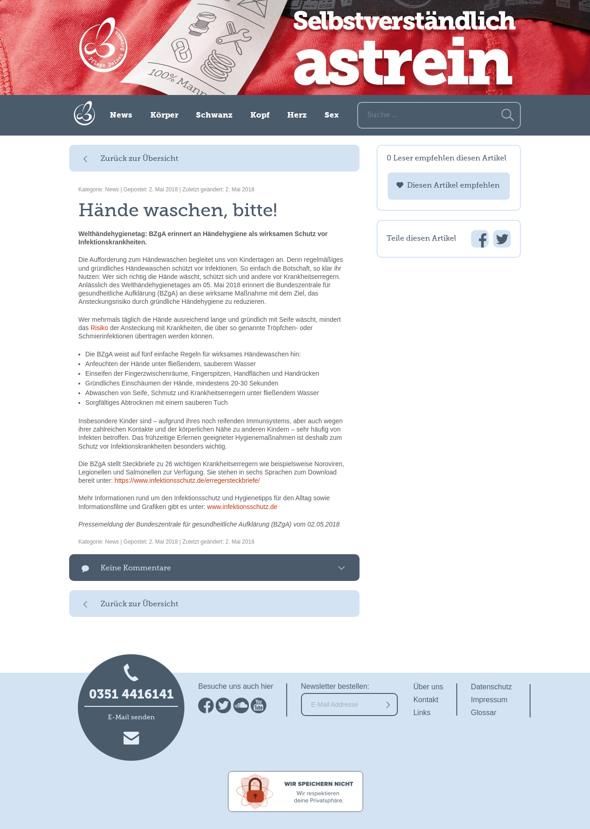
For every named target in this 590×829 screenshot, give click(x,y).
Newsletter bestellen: (335, 686)
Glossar (483, 712)
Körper (164, 115)
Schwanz (214, 115)
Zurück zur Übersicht (139, 159)
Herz (297, 115)
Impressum (489, 700)
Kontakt (425, 700)
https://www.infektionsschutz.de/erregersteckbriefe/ (187, 480)
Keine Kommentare (135, 568)
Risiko (99, 328)
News (121, 115)
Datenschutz (491, 687)
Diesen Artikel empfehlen (453, 185)
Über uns (428, 687)
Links (422, 712)
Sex (331, 115)
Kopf (260, 115)
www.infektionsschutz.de (242, 506)
